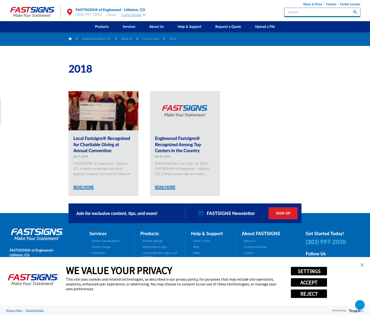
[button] (360, 305)
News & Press (312, 4)
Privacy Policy (14, 310)
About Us (156, 27)
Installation (98, 253)
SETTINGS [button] (309, 271)
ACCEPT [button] (309, 282)
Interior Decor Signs (155, 247)
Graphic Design (101, 247)
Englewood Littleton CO (96, 38)
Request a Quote (228, 27)
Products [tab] (149, 233)
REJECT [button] (309, 293)
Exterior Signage (153, 241)
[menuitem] (102, 26)
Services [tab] (98, 233)
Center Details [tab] (133, 15)
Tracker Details (34, 310)
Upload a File (265, 27)
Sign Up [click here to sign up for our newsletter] (283, 213)
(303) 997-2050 (88, 14)
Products (102, 27)
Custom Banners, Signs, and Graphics (160, 254)
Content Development (105, 241)
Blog (196, 247)
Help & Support (189, 27)
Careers (331, 4)
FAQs (196, 253)
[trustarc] (356, 310)
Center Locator (350, 4)
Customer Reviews (255, 247)
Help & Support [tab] (207, 233)
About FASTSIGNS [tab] (261, 233)
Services (129, 27)
